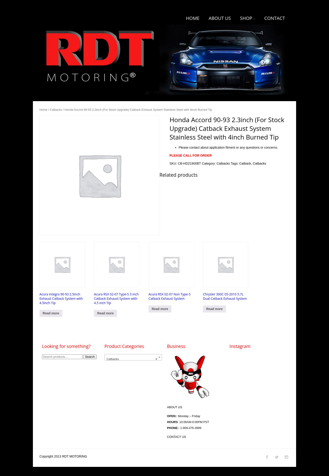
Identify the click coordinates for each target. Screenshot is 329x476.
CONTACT (274, 18)
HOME (192, 18)
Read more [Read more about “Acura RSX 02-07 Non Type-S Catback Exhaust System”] (160, 309)
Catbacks (56, 109)
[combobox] (133, 357)
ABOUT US (220, 18)
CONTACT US (176, 437)
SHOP (247, 18)
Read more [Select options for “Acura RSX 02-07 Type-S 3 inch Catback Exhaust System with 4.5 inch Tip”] (105, 313)
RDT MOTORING (74, 456)
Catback (245, 163)
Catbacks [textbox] (131, 359)
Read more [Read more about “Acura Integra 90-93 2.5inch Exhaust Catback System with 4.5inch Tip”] (51, 313)
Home (43, 109)
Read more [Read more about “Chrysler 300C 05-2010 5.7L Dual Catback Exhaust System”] (214, 309)
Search (90, 356)
